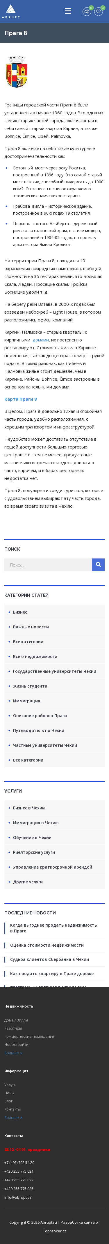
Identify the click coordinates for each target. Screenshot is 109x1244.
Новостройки (16, 1044)
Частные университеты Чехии (45, 745)
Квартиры (13, 1028)
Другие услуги (28, 882)
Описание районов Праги (40, 715)
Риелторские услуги (34, 852)
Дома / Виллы (16, 1020)
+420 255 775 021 (18, 1171)
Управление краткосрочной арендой (52, 867)
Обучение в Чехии (32, 837)
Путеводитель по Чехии (38, 730)
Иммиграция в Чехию (36, 822)
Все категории (28, 641)
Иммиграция (26, 701)
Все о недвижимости (35, 656)
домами (41, 340)
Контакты (12, 1109)
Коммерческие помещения (29, 1036)
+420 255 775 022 (18, 1179)
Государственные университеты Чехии (54, 671)
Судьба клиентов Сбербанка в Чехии (49, 959)
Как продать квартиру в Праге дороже (52, 973)
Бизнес (20, 612)
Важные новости (31, 627)
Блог (8, 1101)
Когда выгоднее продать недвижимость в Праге (53, 928)
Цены (9, 1092)
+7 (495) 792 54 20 (19, 1162)
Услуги (10, 1084)
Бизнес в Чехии (29, 808)
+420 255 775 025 (18, 1188)
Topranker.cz (54, 1231)
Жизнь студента (30, 686)
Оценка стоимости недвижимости (47, 945)
